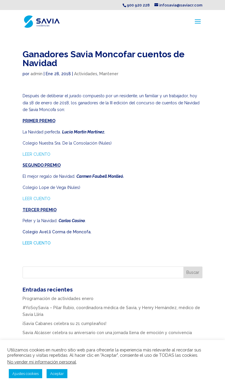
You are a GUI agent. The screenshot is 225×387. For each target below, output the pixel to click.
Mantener (108, 73)
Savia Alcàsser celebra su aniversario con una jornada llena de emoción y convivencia (107, 332)
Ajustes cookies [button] (25, 373)
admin (36, 73)
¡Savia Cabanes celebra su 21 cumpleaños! (64, 323)
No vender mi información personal (41, 361)
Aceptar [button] (57, 373)
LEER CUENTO (36, 154)
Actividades (85, 73)
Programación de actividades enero (58, 298)
